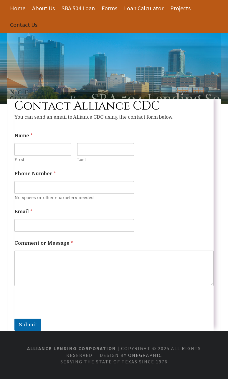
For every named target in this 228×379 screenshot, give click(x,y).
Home (17, 8)
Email (23, 211)
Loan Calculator (143, 8)
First (19, 159)
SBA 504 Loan (78, 8)
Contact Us (23, 24)
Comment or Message (43, 243)
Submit (28, 324)
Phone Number (35, 173)
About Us (43, 8)
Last (81, 159)
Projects (180, 8)
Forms (109, 8)
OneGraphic (145, 355)
